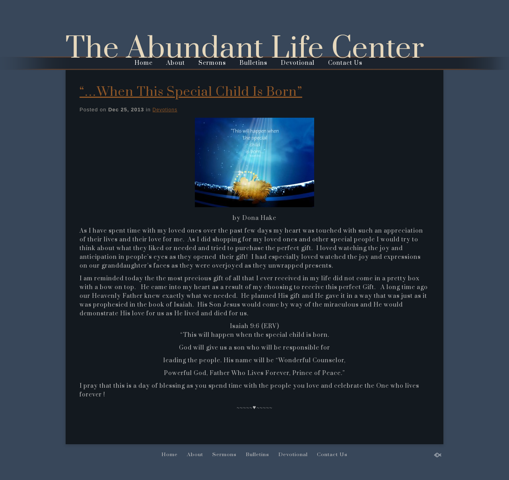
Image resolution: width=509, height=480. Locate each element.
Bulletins (253, 63)
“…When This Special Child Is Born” (191, 92)
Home (143, 63)
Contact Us (345, 63)
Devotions (165, 110)
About (175, 63)
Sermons (212, 63)
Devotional (298, 63)
